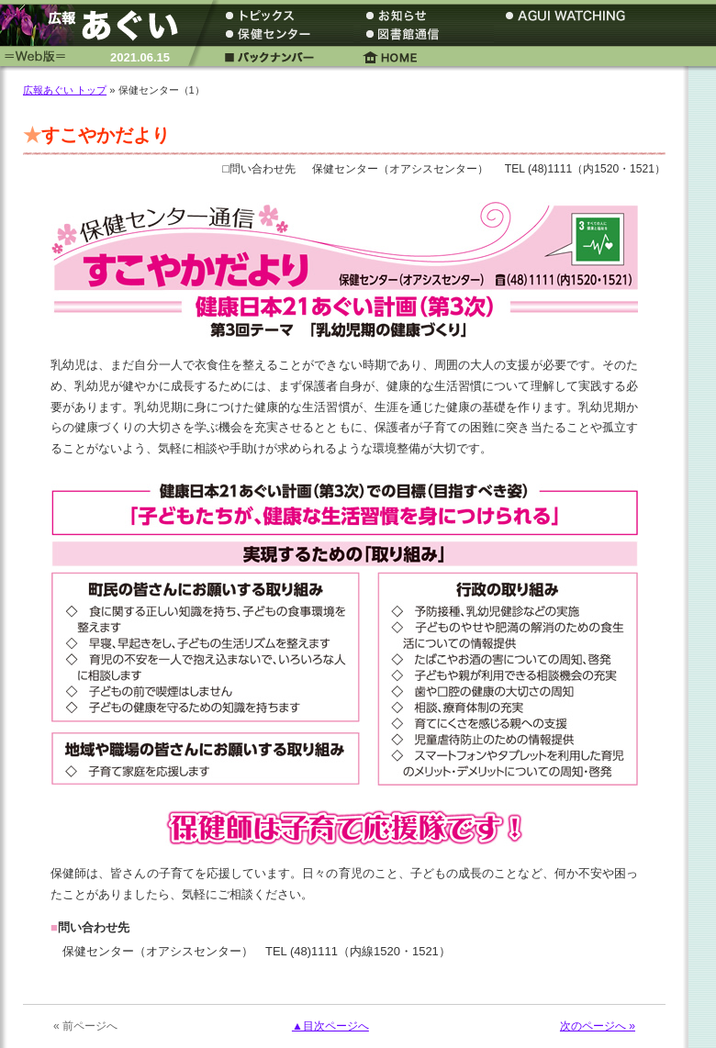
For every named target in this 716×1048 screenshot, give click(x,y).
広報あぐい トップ (64, 89)
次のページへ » (597, 1026)
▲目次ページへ (330, 1026)
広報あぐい (96, 25)
